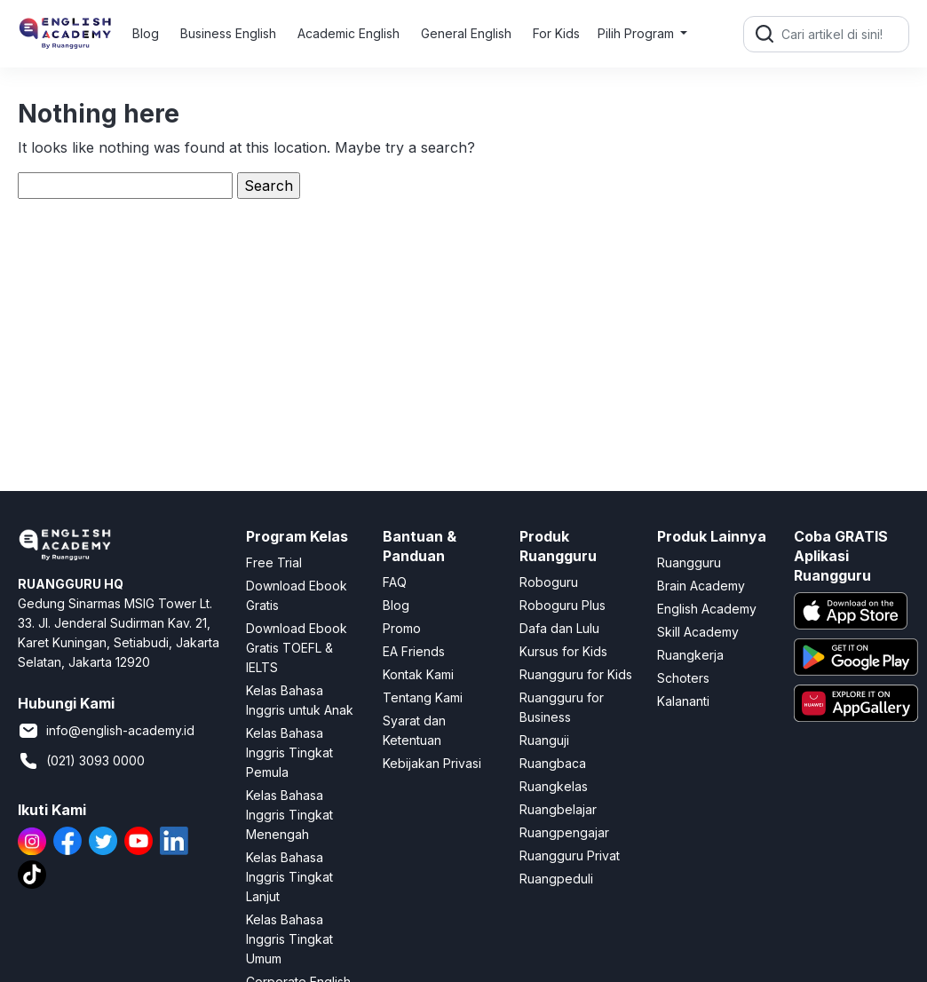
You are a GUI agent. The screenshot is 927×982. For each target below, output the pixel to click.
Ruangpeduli (556, 878)
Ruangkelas (553, 786)
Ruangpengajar (564, 832)
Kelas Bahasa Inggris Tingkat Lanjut (289, 877)
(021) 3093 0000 (81, 761)
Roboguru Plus (562, 605)
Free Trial (274, 562)
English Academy (707, 608)
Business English (228, 33)
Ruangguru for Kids (575, 674)
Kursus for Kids (563, 651)
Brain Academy (701, 585)
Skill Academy (698, 631)
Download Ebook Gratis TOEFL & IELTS (296, 648)
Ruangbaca (552, 763)
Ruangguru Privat (569, 855)
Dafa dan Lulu (559, 628)
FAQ (395, 582)
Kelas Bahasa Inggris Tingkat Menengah (289, 815)
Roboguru (548, 582)
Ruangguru (689, 562)
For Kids (556, 33)
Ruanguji (544, 740)
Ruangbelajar (558, 809)
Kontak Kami (418, 674)
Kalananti (683, 701)
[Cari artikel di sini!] (842, 34)
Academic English (348, 33)
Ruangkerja (690, 654)
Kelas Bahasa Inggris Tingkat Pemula (289, 752)
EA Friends (414, 651)
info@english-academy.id (106, 730)
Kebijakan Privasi (432, 763)
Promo (402, 628)
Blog (145, 33)
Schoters (683, 677)
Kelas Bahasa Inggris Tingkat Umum (289, 939)
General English (466, 33)
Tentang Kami (423, 697)
